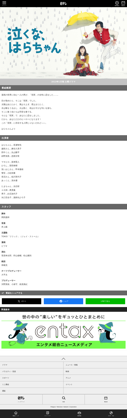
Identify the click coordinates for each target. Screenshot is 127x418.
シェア (63, 301)
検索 (63, 399)
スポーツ (5, 378)
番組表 (106, 399)
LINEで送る (105, 301)
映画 (67, 371)
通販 (4, 391)
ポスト (21, 301)
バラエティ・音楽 (9, 371)
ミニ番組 (5, 384)
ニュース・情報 (72, 365)
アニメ (68, 378)
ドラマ (4, 365)
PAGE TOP (63, 359)
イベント (69, 384)
